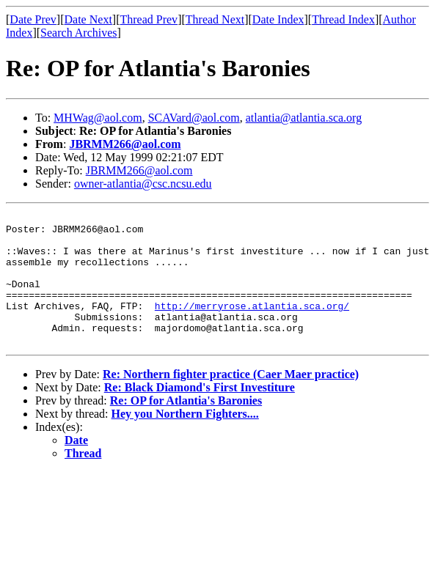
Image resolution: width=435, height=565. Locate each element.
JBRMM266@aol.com (124, 144)
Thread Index (343, 19)
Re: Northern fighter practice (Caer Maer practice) (231, 400)
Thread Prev (149, 19)
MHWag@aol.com (98, 117)
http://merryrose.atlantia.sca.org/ (252, 325)
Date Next (88, 19)
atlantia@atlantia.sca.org (304, 117)
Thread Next (215, 19)
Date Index (278, 19)
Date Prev (33, 19)
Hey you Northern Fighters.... (185, 440)
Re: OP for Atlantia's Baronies (186, 427)
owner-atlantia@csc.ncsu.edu (143, 183)
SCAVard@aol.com (194, 117)
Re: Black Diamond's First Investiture (199, 413)
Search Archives (78, 32)
